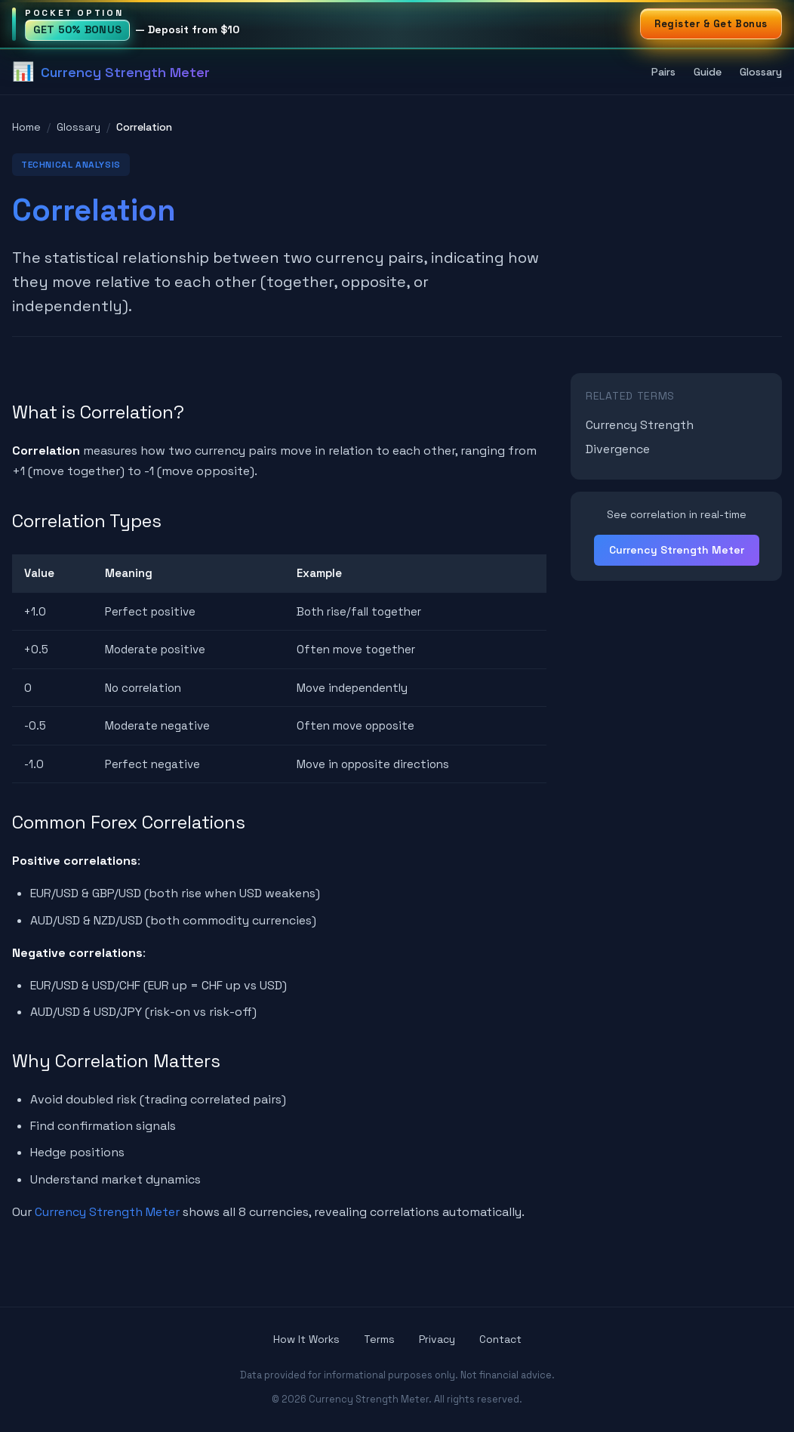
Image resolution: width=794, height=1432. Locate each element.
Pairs (663, 72)
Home (26, 127)
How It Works (306, 1339)
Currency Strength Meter (107, 1212)
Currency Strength (640, 425)
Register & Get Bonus (710, 23)
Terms (379, 1339)
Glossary (761, 72)
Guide (708, 72)
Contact (500, 1339)
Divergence (618, 449)
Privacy (437, 1339)
